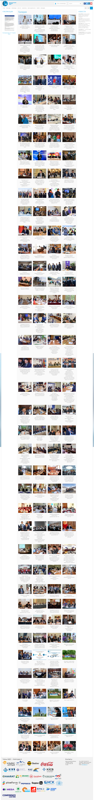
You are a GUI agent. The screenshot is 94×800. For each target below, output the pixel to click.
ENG (85, 8)
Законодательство (32, 8)
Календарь (43, 8)
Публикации (13, 8)
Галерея (38, 8)
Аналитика (24, 8)
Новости (19, 8)
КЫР (88, 8)
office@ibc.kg (84, 764)
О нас (4, 8)
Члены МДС (8, 8)
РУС (91, 8)
